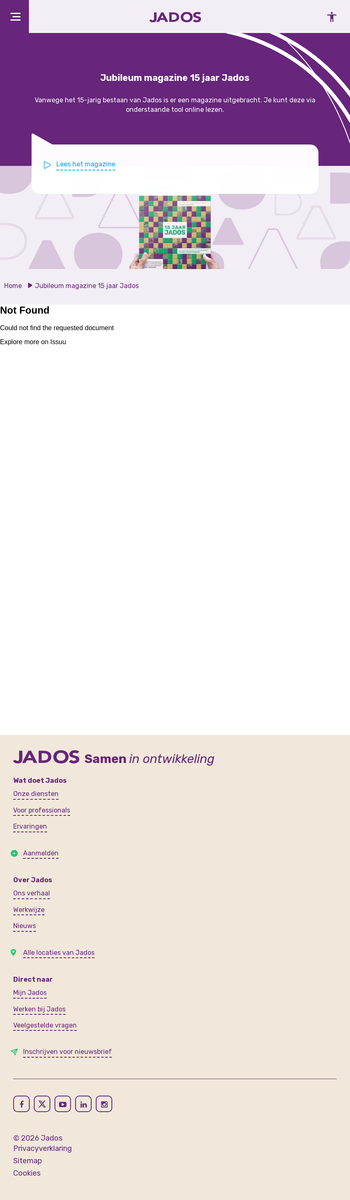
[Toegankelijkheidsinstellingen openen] (329, 16)
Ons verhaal (31, 893)
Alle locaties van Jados (59, 953)
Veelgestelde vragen (45, 1025)
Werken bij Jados (39, 1009)
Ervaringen (30, 826)
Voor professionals (41, 810)
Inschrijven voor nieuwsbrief (67, 1052)
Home (13, 286)
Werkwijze (29, 910)
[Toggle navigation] (14, 16)
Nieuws (24, 926)
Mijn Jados (30, 993)
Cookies (26, 1173)
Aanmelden (41, 853)
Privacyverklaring (42, 1148)
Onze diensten (36, 794)
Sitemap (27, 1160)
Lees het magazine (88, 164)
